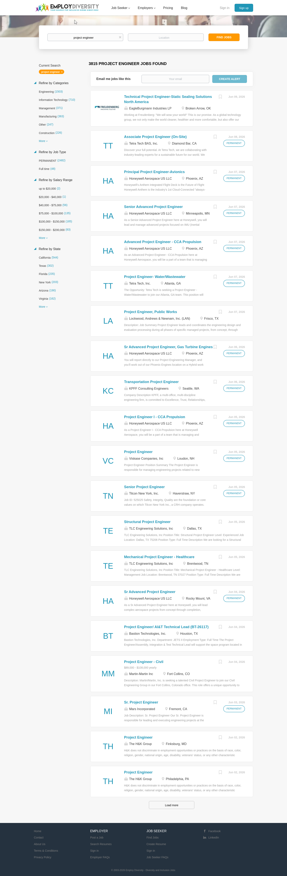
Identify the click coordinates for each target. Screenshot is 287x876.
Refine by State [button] (49, 249)
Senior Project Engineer (144, 487)
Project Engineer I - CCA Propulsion (154, 417)
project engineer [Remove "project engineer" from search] (50, 72)
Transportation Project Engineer (151, 382)
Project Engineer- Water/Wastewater (155, 277)
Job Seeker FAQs (157, 857)
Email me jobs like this (113, 79)
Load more (171, 805)
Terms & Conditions (46, 850)
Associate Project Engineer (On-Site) (155, 137)
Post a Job (96, 837)
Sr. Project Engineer (141, 702)
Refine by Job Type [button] (52, 152)
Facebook (214, 831)
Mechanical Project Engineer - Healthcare (159, 557)
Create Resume (156, 844)
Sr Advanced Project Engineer (149, 592)
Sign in (225, 8)
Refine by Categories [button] (53, 83)
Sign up (244, 8)
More (42, 141)
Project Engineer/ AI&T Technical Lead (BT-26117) (166, 627)
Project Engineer (138, 452)
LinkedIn (213, 837)
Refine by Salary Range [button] (55, 180)
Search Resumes (101, 844)
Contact (38, 837)
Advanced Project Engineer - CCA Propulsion (162, 242)
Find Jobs (224, 37)
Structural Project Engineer (147, 522)
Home (37, 831)
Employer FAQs (100, 857)
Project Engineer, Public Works (150, 312)
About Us (39, 844)
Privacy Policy (42, 857)
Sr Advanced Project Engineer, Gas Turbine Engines (168, 347)
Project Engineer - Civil (143, 662)
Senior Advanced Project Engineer (153, 207)
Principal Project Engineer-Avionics (154, 172)
